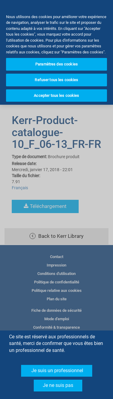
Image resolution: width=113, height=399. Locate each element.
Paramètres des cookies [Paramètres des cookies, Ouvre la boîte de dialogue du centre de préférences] (56, 57)
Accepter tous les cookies (56, 88)
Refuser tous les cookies (56, 72)
